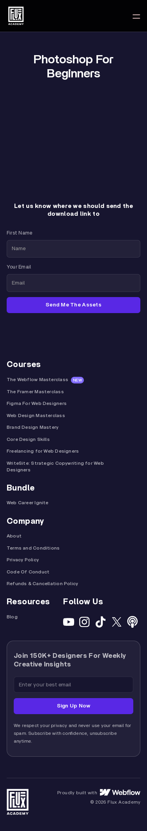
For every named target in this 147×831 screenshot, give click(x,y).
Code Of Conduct (28, 572)
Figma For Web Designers (37, 403)
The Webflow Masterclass (37, 380)
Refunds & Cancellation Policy (42, 584)
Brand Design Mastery (32, 427)
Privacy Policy (23, 560)
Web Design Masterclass (36, 416)
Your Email (19, 267)
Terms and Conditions (33, 548)
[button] (136, 16)
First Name (19, 233)
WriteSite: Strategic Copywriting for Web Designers (55, 466)
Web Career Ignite (28, 503)
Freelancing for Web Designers (43, 451)
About (14, 536)
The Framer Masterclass (35, 392)
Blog (12, 617)
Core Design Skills (28, 439)
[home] (16, 16)
